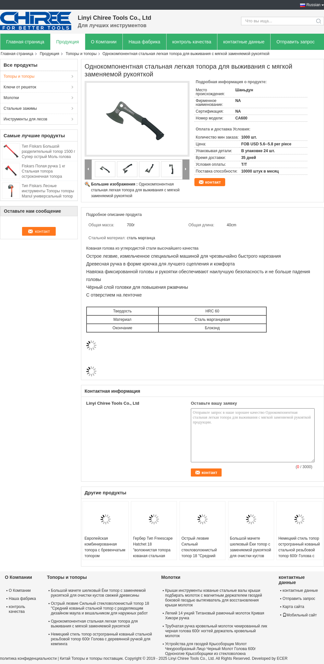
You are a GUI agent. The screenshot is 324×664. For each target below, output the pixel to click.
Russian (313, 5)
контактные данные (243, 41)
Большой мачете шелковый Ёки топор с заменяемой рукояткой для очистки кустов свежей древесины (250, 550)
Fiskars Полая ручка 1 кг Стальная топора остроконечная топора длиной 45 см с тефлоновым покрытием (48, 176)
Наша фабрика (144, 41)
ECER (282, 658)
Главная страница (25, 41)
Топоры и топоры (81, 53)
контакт (213, 182)
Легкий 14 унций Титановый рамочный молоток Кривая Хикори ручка (214, 615)
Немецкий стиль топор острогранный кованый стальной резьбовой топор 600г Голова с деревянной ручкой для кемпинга (299, 553)
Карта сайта (293, 606)
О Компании (104, 41)
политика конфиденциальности (28, 658)
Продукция (67, 41)
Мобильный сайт (300, 615)
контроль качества (191, 41)
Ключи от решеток (20, 87)
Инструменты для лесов (25, 119)
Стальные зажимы (20, 108)
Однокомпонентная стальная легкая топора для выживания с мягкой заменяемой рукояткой (135, 190)
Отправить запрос (295, 41)
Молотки (11, 98)
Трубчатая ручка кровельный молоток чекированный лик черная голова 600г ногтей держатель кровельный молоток (216, 631)
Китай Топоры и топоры (81, 658)
